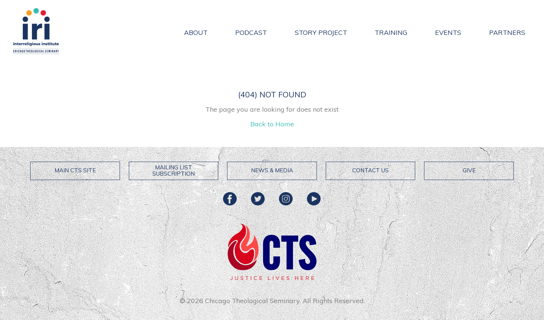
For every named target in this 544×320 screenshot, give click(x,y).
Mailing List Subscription (173, 170)
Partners (507, 32)
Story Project (321, 32)
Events (448, 32)
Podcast (251, 32)
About (196, 32)
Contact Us (370, 170)
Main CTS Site (75, 170)
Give (469, 170)
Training (391, 32)
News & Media (272, 170)
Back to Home (272, 124)
